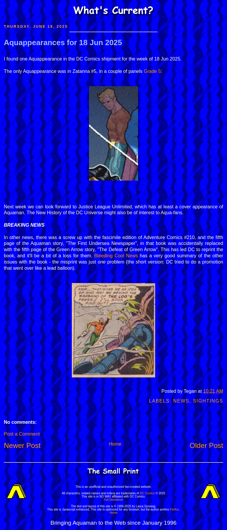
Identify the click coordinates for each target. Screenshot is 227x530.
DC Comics (147, 493)
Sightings (208, 400)
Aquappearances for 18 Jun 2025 (63, 42)
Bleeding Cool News (116, 255)
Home (115, 443)
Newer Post (22, 445)
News (181, 400)
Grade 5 (152, 71)
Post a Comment (22, 433)
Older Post (206, 445)
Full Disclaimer (113, 499)
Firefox (174, 509)
